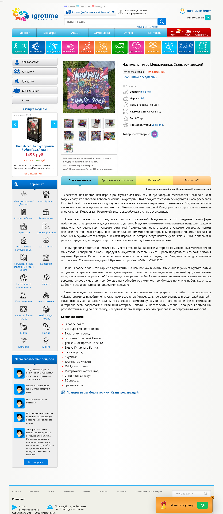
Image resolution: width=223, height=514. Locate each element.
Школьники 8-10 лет (86, 162)
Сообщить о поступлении (140, 77)
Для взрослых (30, 62)
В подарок (68, 162)
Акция (25, 100)
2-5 (142, 98)
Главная (24, 33)
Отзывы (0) (154, 180)
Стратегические (102, 158)
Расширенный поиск (147, 27)
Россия (71, 6)
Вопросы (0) (192, 180)
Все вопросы (35, 462)
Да (203, 505)
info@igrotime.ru (29, 509)
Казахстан (84, 6)
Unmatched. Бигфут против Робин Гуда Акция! (35, 147)
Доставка (121, 491)
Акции (75, 33)
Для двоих (28, 81)
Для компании (30, 90)
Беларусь (100, 6)
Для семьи (73, 158)
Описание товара (80, 180)
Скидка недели (35, 109)
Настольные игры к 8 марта (78, 165)
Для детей (86, 158)
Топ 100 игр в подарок (101, 169)
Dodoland (157, 124)
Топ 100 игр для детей (75, 169)
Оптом (128, 33)
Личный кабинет (199, 11)
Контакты (154, 33)
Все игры (49, 33)
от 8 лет (146, 91)
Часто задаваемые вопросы (149, 491)
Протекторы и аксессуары (117, 180)
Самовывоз (102, 33)
